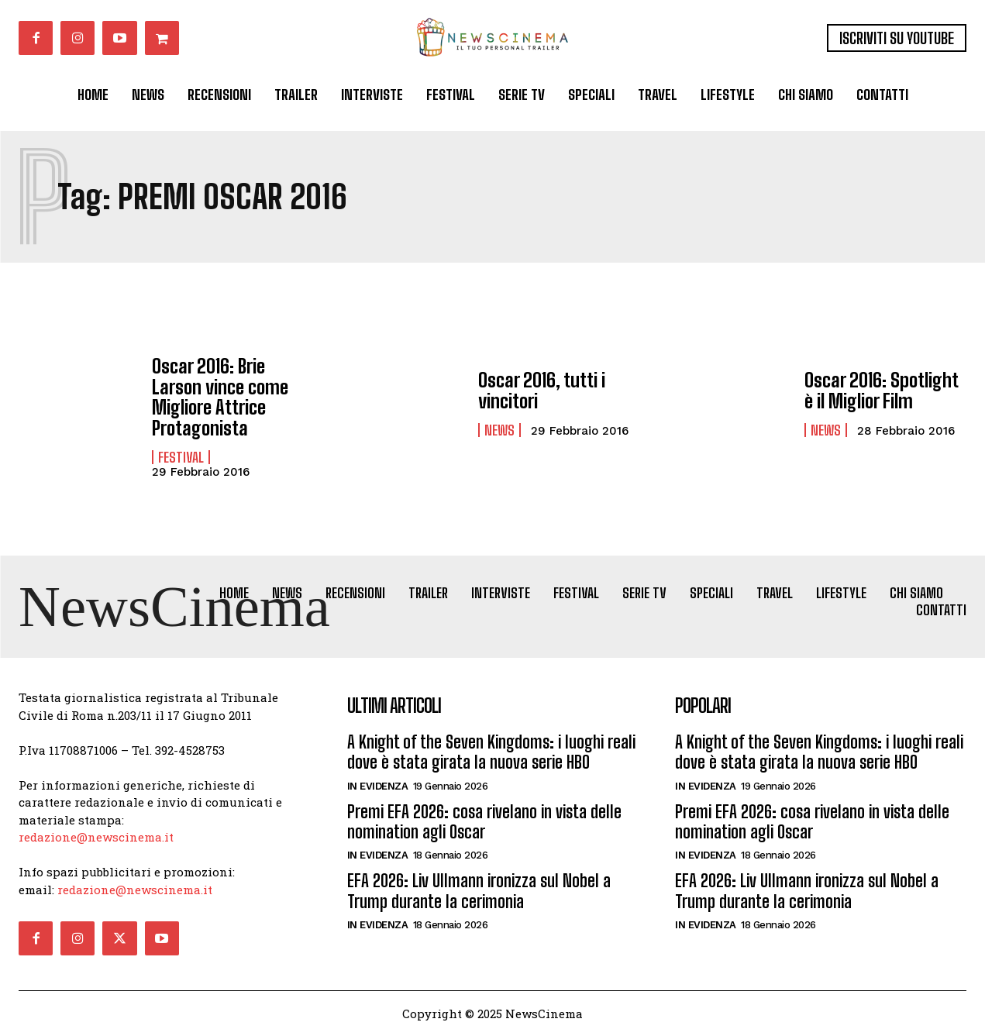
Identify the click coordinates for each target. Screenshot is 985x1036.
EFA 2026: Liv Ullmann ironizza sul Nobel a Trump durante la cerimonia (479, 891)
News (499, 430)
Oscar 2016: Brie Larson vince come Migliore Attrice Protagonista (220, 397)
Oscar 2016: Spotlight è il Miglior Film (881, 390)
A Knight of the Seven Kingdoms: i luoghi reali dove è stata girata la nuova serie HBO (491, 752)
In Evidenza (377, 786)
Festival (181, 457)
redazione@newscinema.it (96, 837)
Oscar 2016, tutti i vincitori (541, 390)
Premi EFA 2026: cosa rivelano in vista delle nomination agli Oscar (484, 821)
